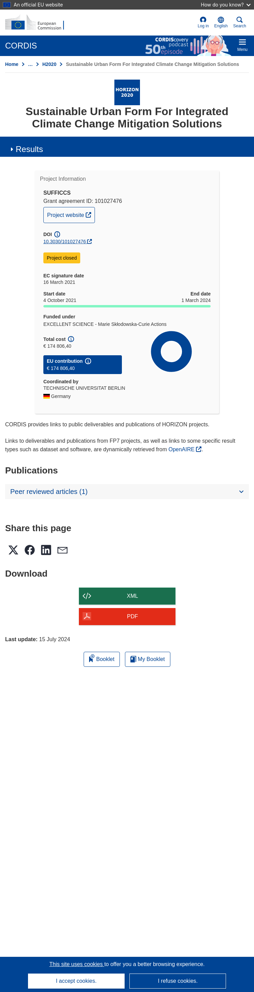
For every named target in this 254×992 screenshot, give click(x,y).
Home (11, 64)
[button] (221, 22)
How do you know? (226, 5)
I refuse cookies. (178, 981)
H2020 (49, 64)
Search (239, 22)
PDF (132, 616)
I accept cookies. (76, 981)
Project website (71, 214)
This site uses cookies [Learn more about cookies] (76, 964)
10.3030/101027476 (64, 241)
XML (132, 596)
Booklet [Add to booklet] (101, 658)
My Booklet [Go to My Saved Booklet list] (147, 659)
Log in (203, 22)
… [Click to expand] (30, 64)
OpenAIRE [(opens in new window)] (182, 449)
